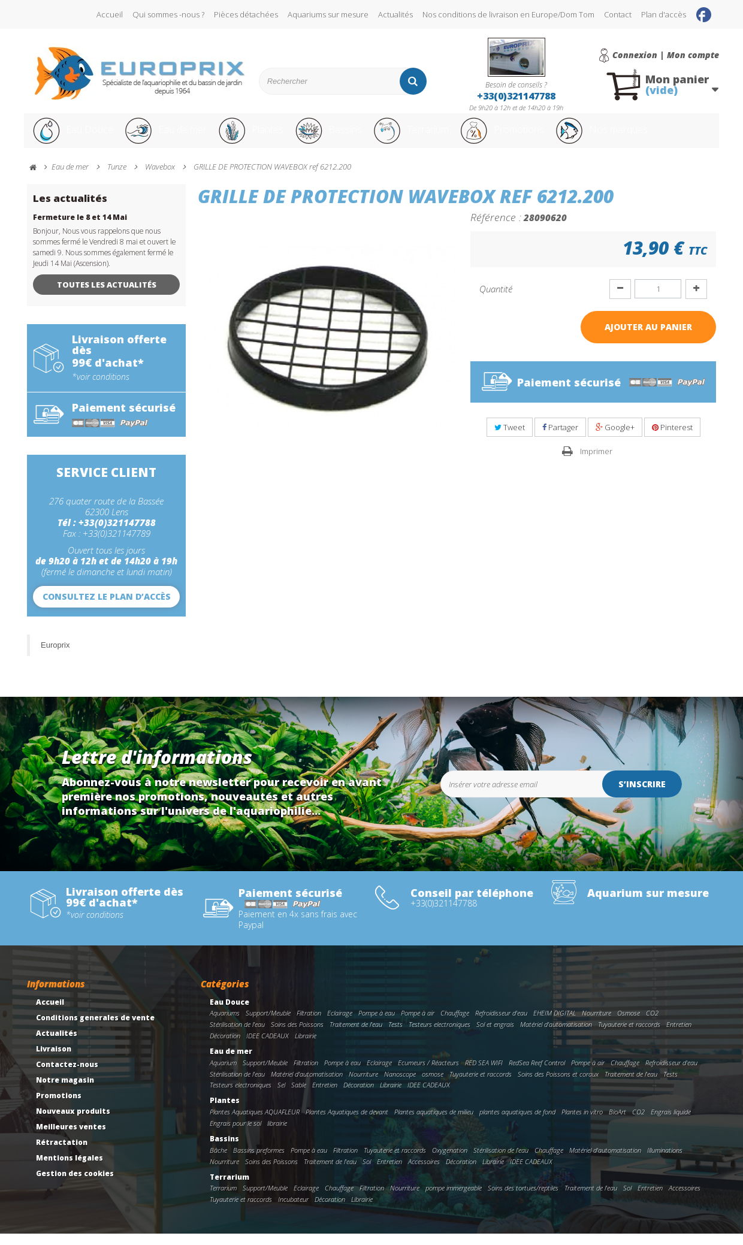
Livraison (53, 1060)
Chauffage (454, 1024)
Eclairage (339, 1024)
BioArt (617, 1123)
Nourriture (596, 1024)
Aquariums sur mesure (328, 14)
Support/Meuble (268, 1024)
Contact (618, 14)
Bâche (218, 1161)
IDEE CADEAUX (267, 1046)
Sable (298, 1096)
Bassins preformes (259, 1161)
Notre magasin (65, 1091)
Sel (281, 1096)
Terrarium (437, 136)
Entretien (678, 1035)
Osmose (628, 1024)
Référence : (495, 228)
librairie (277, 1134)
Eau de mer (172, 136)
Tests (395, 1035)
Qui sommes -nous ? (168, 14)
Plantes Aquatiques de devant (347, 1123)
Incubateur (293, 1210)
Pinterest (672, 438)
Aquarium (223, 1073)
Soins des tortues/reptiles (523, 1199)
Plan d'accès (663, 14)
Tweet (509, 438)
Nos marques (649, 136)
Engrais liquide (671, 1123)
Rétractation (61, 1154)
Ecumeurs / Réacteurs (428, 1073)
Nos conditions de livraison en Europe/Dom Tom (508, 14)
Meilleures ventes (71, 1138)
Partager (560, 438)
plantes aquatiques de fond (517, 1123)
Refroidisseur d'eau (501, 1024)
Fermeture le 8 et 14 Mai (80, 228)
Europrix (55, 656)
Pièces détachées (246, 14)
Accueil (109, 14)
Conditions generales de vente (95, 1029)
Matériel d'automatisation (556, 1035)
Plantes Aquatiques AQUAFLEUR (255, 1123)
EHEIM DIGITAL (554, 1024)
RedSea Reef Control (537, 1073)
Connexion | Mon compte (665, 55)
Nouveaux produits (73, 1122)
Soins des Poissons (297, 1035)
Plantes (264, 136)
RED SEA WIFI (484, 1073)
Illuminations (664, 1161)
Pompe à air (417, 1024)
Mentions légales (69, 1169)
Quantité (495, 300)
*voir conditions (100, 388)
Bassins (347, 136)
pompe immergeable (453, 1199)
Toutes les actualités (106, 296)
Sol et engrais (495, 1035)
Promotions (538, 136)
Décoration (225, 1046)
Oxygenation (449, 1161)
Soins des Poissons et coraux (558, 1085)
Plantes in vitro (582, 1123)
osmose (432, 1085)
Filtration (309, 1024)
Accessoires (424, 1172)
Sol (367, 1172)
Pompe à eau (376, 1024)
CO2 (652, 1024)
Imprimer (596, 462)
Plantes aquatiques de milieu (433, 1123)
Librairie (305, 1046)
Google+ (615, 438)
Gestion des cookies (75, 1185)
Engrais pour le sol (235, 1134)
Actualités (395, 14)
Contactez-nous (67, 1076)
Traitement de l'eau (356, 1035)
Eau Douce (72, 136)
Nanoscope (400, 1085)
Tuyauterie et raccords (629, 1035)
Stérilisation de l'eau (237, 1035)
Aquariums (225, 1024)
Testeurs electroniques (439, 1035)
